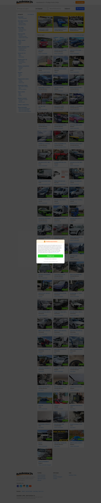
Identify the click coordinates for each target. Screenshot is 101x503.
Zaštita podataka (56, 252)
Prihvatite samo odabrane (50, 259)
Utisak (57, 261)
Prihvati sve (50, 256)
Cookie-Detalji (45, 261)
